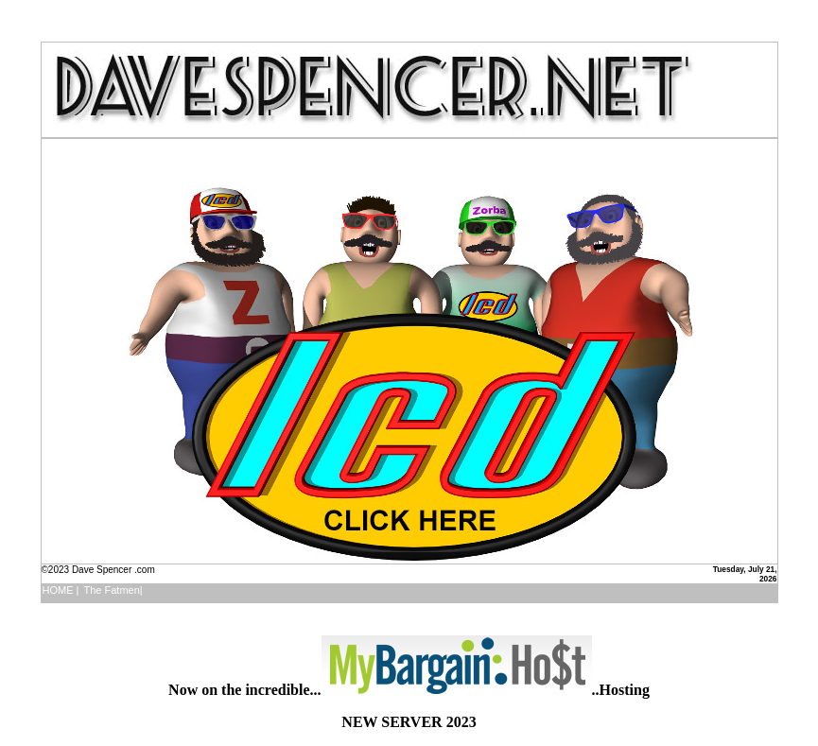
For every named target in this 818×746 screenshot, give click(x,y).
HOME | (61, 590)
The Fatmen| (112, 590)
